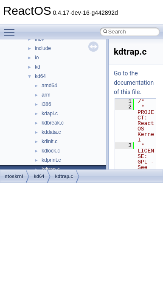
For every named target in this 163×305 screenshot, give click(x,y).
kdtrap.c (64, 176)
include (43, 48)
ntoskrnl (14, 176)
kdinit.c (49, 141)
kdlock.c (51, 151)
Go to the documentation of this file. (134, 82)
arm (46, 95)
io (37, 58)
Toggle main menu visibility (11, 28)
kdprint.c (51, 160)
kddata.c (51, 132)
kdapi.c (50, 113)
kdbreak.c (53, 123)
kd (37, 67)
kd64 (40, 76)
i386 (46, 104)
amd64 (49, 86)
